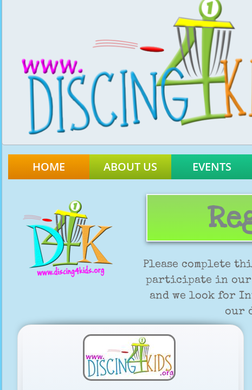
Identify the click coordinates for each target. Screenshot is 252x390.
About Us (130, 166)
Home (49, 166)
